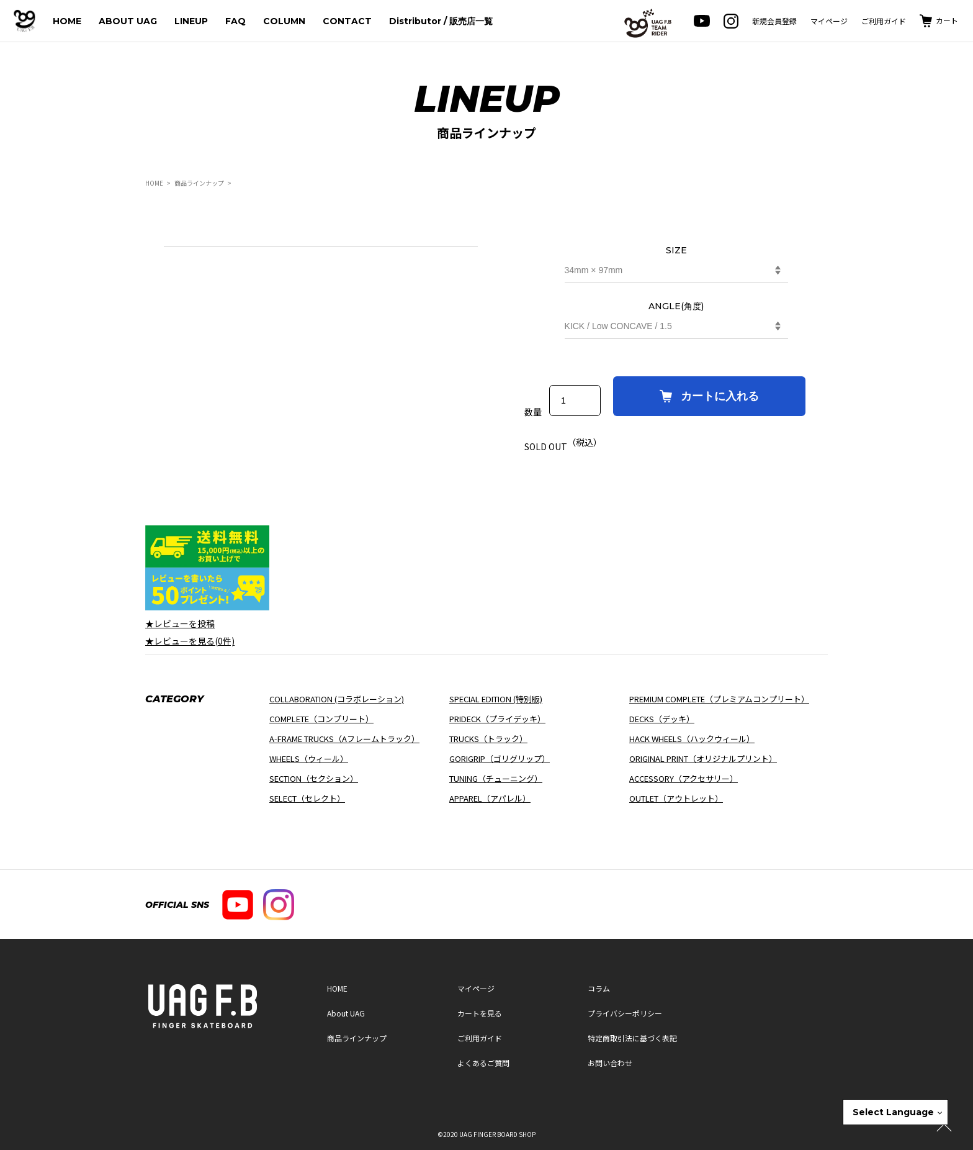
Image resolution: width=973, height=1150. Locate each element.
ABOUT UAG (128, 21)
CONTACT (347, 21)
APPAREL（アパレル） (490, 798)
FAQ (235, 21)
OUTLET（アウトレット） (676, 798)
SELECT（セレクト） (307, 798)
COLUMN (284, 21)
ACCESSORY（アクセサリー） (683, 778)
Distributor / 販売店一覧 (441, 21)
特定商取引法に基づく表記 (632, 1038)
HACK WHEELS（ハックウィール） (692, 739)
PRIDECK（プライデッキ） (497, 719)
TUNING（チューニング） (495, 778)
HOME (67, 21)
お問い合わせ (610, 1062)
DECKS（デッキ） (661, 719)
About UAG (346, 1013)
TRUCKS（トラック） (488, 739)
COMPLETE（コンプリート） (321, 719)
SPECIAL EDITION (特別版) (495, 699)
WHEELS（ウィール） (308, 758)
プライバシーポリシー (625, 1013)
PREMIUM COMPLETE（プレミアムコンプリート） (719, 699)
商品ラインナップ (199, 183)
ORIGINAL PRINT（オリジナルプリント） (703, 758)
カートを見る (479, 1013)
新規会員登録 (774, 21)
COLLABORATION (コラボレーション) (336, 699)
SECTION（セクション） (313, 778)
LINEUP (191, 21)
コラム (599, 988)
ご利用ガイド (883, 21)
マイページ (829, 21)
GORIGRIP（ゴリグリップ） (499, 758)
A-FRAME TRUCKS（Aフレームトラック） (344, 739)
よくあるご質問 (483, 1062)
